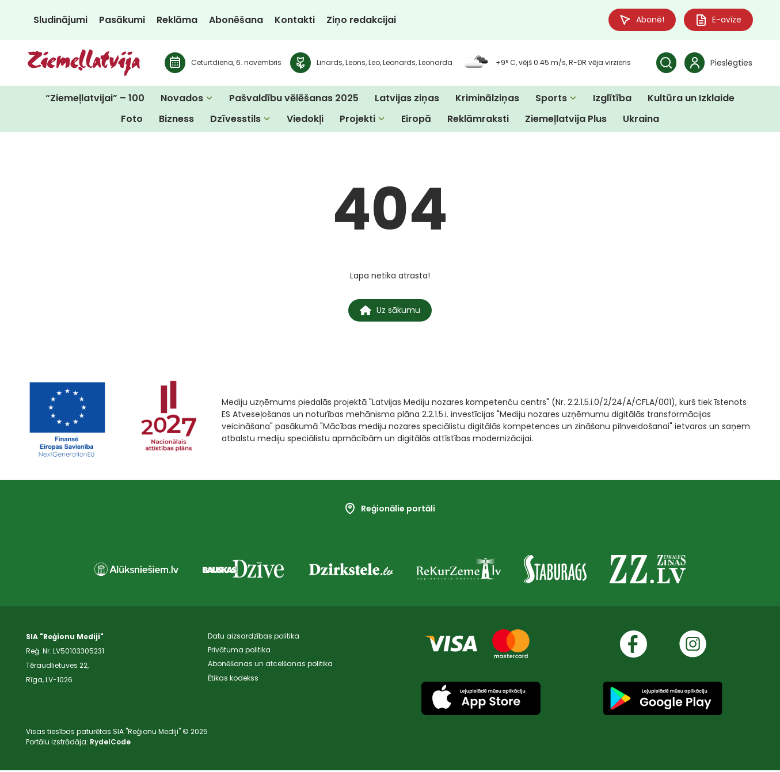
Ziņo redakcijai (361, 19)
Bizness (176, 119)
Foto (132, 119)
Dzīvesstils (235, 119)
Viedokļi (305, 119)
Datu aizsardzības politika (253, 638)
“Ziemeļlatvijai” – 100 (94, 98)
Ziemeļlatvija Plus (566, 119)
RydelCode (110, 743)
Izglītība (612, 98)
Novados (182, 98)
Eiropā (416, 119)
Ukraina (641, 119)
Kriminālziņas (487, 98)
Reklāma (177, 19)
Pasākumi (122, 19)
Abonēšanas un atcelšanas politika (270, 667)
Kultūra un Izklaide (691, 98)
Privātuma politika (239, 653)
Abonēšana (236, 19)
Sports (551, 98)
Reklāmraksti (478, 119)
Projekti (357, 119)
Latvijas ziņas (407, 98)
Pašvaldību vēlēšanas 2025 (294, 98)
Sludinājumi (60, 19)
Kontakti (295, 19)
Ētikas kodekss (233, 681)
